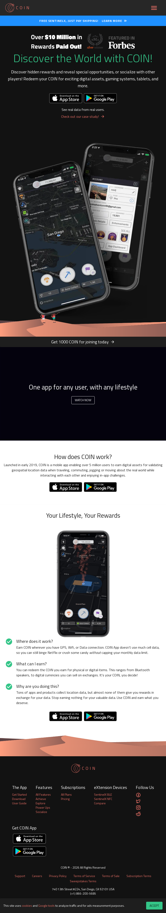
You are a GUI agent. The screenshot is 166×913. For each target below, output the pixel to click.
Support (20, 876)
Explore (40, 803)
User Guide (19, 803)
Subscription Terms (138, 876)
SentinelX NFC (103, 799)
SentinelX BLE (103, 794)
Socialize (41, 812)
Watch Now (83, 400)
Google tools (46, 905)
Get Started (19, 794)
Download (19, 799)
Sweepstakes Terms (83, 881)
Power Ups (43, 807)
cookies (27, 905)
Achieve (41, 799)
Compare (100, 803)
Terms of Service (84, 876)
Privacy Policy (58, 876)
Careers (37, 876)
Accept (154, 906)
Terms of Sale (111, 876)
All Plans (66, 794)
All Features (43, 794)
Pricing (65, 799)
